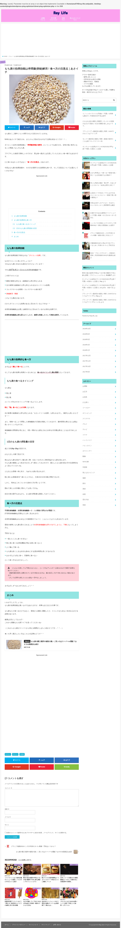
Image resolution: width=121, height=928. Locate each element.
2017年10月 (87, 366)
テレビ (16, 754)
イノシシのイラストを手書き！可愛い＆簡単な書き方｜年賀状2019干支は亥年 (98, 115)
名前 (7, 809)
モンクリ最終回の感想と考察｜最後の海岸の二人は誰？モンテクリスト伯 (98, 140)
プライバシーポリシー (18, 925)
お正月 (85, 391)
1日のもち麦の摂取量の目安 (25, 228)
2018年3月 (86, 345)
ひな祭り (86, 402)
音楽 (63, 19)
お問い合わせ (57, 925)
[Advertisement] (60, 40)
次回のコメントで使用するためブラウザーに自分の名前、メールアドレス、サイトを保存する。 (37, 832)
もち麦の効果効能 (19, 216)
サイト (7, 825)
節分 (84, 483)
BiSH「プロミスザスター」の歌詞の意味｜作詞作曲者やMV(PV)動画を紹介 (102, 255)
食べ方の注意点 (18, 232)
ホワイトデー (87, 451)
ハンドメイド (87, 440)
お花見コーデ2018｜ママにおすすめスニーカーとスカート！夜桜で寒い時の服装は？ (103, 195)
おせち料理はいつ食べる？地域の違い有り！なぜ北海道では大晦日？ (103, 174)
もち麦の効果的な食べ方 (22, 220)
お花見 (85, 397)
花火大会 (86, 499)
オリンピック (87, 413)
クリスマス (86, 418)
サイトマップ (46, 925)
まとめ (15, 236)
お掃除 (43, 19)
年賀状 (85, 467)
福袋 (84, 478)
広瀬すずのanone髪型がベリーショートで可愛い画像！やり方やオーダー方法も (103, 215)
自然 (84, 494)
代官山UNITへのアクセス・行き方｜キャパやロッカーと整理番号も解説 (102, 204)
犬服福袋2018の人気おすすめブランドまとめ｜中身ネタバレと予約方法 (102, 244)
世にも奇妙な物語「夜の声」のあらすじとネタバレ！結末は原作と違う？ (103, 184)
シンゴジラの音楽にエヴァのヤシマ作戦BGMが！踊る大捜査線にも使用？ (103, 224)
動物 (84, 456)
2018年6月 (86, 334)
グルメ (8, 754)
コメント (8, 788)
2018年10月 (87, 328)
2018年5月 (86, 339)
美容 (22, 754)
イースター (86, 408)
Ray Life (60, 12)
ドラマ (85, 435)
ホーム (7, 925)
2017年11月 (87, 361)
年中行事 (53, 19)
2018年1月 (86, 350)
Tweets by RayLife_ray (89, 316)
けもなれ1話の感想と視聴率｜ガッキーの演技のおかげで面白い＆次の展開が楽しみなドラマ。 (98, 123)
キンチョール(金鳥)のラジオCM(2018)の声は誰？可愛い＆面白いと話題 (98, 148)
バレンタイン (87, 445)
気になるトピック (75, 19)
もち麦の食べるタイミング (24, 224)
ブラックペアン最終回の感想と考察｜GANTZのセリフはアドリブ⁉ (98, 132)
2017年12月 (87, 355)
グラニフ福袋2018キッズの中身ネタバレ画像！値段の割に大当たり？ (102, 234)
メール (8, 817)
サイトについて (33, 925)
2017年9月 (86, 372)
